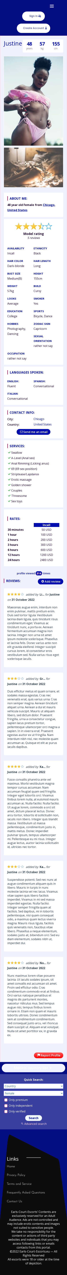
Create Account (33, 28)
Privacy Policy (16, 1175)
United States (17, 210)
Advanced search (33, 1124)
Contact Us (14, 1201)
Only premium (16, 1100)
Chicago (48, 205)
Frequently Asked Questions (26, 1192)
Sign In (33, 16)
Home (11, 1166)
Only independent (18, 1106)
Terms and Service (19, 1184)
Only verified (14, 1111)
